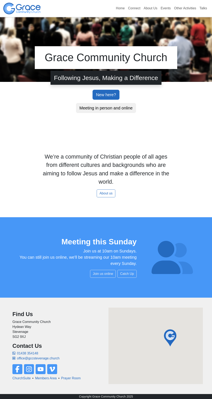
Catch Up (127, 273)
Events (166, 8)
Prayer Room (71, 378)
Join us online (103, 273)
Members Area (46, 378)
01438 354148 (25, 353)
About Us (150, 8)
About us (105, 193)
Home (120, 8)
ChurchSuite (21, 378)
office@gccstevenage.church (35, 358)
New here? (106, 94)
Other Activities (185, 8)
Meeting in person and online (106, 108)
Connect (134, 8)
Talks (203, 8)
